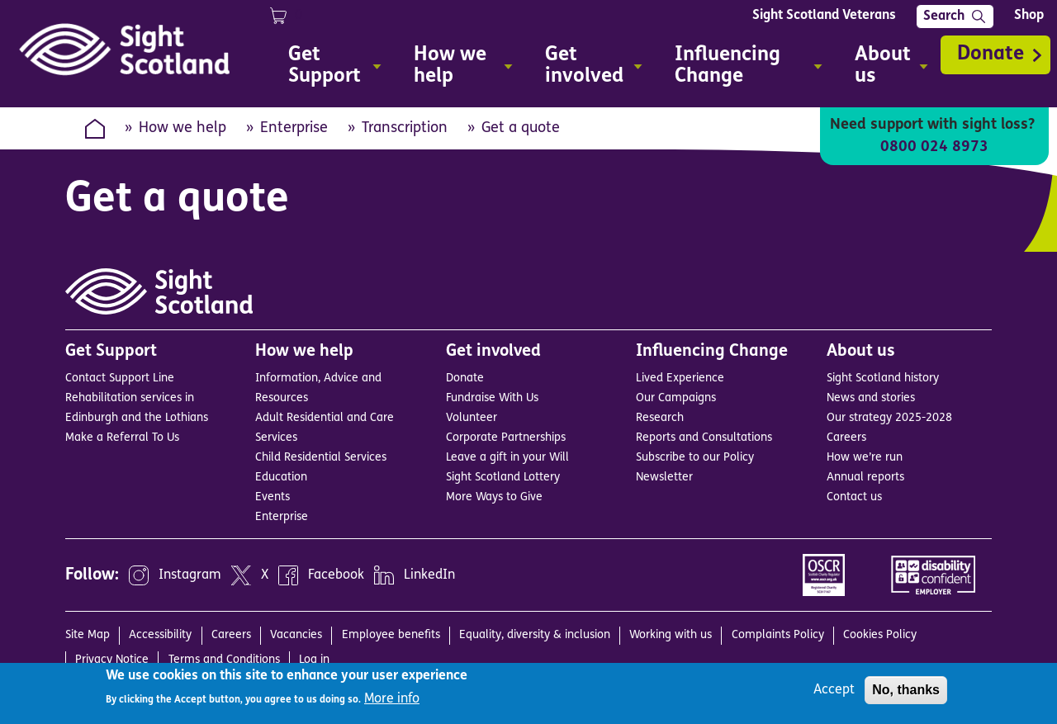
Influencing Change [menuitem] (741, 68)
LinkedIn (429, 575)
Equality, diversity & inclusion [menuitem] (534, 635)
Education (281, 477)
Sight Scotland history (883, 378)
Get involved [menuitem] (586, 68)
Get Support (111, 351)
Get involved (493, 351)
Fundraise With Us (492, 398)
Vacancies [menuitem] (296, 635)
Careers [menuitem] (231, 635)
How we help (182, 128)
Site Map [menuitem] (87, 635)
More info (391, 699)
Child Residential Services (320, 458)
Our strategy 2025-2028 (889, 418)
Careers (846, 438)
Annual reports (865, 477)
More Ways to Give (494, 497)
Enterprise (294, 128)
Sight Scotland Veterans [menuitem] (824, 15)
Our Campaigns (676, 398)
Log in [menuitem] (314, 660)
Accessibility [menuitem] (160, 635)
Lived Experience (680, 378)
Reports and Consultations (704, 438)
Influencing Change (712, 351)
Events (272, 497)
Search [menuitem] (944, 16)
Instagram (190, 575)
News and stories (871, 398)
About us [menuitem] (884, 68)
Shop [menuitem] (1029, 15)
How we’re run (865, 458)
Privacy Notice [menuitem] (112, 660)
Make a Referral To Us (122, 438)
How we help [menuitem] (456, 68)
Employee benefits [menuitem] (391, 635)
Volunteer (471, 418)
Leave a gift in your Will (507, 458)
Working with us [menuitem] (670, 635)
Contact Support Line (119, 378)
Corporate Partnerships (506, 438)
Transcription (405, 128)
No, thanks (906, 690)
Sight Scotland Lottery (503, 477)
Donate (990, 54)
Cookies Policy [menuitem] (880, 635)
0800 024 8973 (934, 147)
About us (861, 351)
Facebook (336, 575)
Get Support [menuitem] (328, 68)
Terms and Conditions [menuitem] (224, 660)
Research (660, 418)
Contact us (854, 497)
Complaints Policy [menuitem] (778, 635)
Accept (834, 690)
